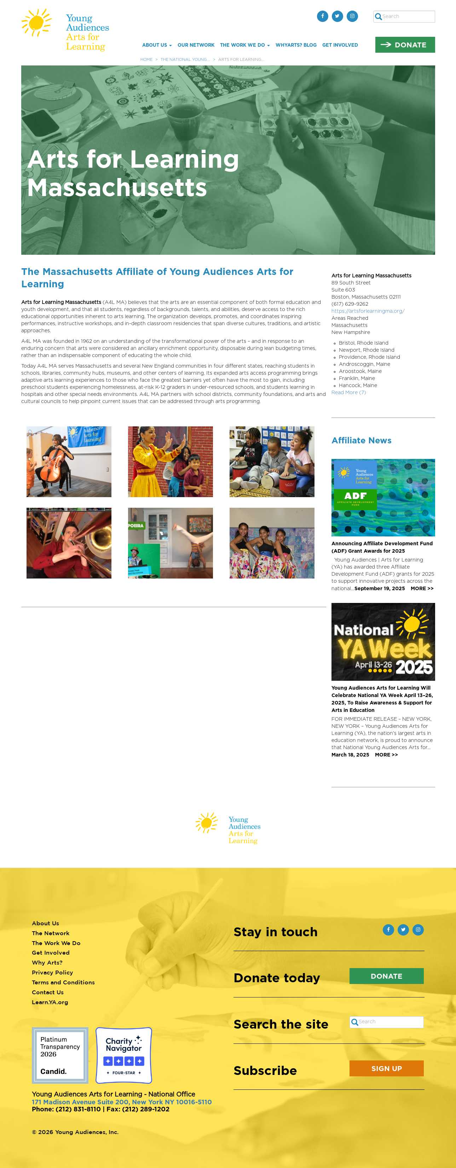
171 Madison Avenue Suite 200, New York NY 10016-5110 (122, 1101)
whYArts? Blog (296, 44)
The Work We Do (245, 44)
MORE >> (422, 588)
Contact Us (48, 992)
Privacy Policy (52, 972)
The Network (50, 933)
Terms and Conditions (63, 982)
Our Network (196, 44)
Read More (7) (348, 392)
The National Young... (185, 60)
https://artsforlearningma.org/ (368, 311)
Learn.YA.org (50, 1002)
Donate (410, 44)
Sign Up (386, 1068)
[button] (72, 461)
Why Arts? (47, 962)
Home (146, 60)
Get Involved (340, 44)
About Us (157, 44)
